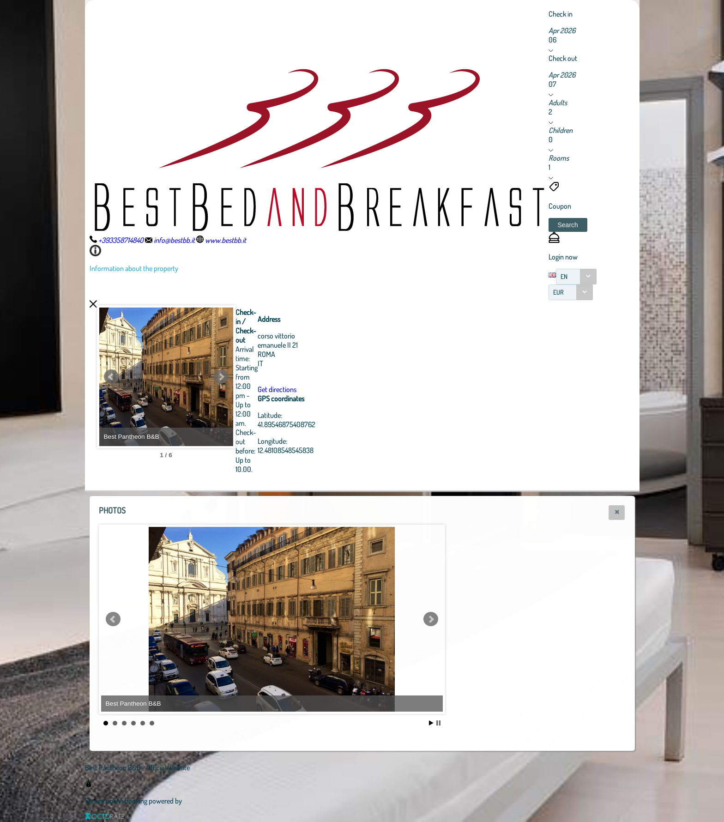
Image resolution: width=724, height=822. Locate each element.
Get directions (327, 389)
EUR (558, 292)
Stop (438, 722)
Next (272, 376)
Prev (111, 376)
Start (431, 722)
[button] (568, 225)
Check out (563, 58)
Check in (561, 13)
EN (564, 276)
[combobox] (576, 276)
